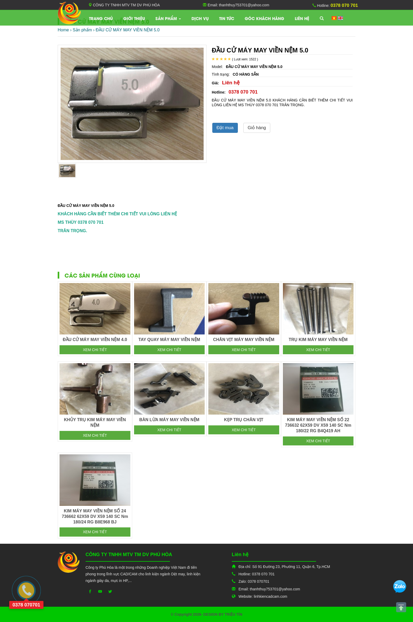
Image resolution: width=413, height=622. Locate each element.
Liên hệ (302, 18)
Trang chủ (101, 18)
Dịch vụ (200, 18)
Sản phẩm (168, 18)
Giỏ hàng (257, 127)
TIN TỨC (226, 18)
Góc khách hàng (264, 18)
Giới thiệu (134, 18)
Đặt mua (225, 127)
